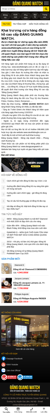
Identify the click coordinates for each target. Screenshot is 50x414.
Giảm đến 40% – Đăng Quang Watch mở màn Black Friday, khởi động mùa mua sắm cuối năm (27, 227)
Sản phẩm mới (10, 258)
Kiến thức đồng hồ (38, 24)
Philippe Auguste (22, 294)
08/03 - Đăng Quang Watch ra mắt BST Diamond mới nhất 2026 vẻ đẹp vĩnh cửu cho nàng (27, 220)
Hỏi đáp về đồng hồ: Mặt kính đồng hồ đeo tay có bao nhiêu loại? (27, 207)
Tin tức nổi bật (11, 214)
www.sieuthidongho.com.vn (23, 67)
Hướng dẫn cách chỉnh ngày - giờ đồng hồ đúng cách (27, 194)
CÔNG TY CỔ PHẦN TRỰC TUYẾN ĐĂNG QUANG (25, 395)
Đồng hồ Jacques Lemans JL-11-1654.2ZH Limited (29, 284)
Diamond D (19, 265)
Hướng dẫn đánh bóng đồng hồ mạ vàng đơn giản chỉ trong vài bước (28, 187)
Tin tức (6, 24)
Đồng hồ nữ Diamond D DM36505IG (30, 269)
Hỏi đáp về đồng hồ (14, 174)
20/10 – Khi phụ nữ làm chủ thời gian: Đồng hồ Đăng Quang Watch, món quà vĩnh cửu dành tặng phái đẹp (27, 244)
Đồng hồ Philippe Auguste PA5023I (29, 298)
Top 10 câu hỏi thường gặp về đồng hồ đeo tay (26, 201)
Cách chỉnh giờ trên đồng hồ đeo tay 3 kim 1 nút (27, 181)
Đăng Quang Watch (10, 95)
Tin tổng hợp (19, 24)
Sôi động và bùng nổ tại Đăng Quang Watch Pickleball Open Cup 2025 (25, 252)
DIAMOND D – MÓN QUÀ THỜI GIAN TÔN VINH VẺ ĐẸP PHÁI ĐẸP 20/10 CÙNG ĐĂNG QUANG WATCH (27, 235)
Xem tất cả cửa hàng (25, 349)
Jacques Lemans (22, 278)
